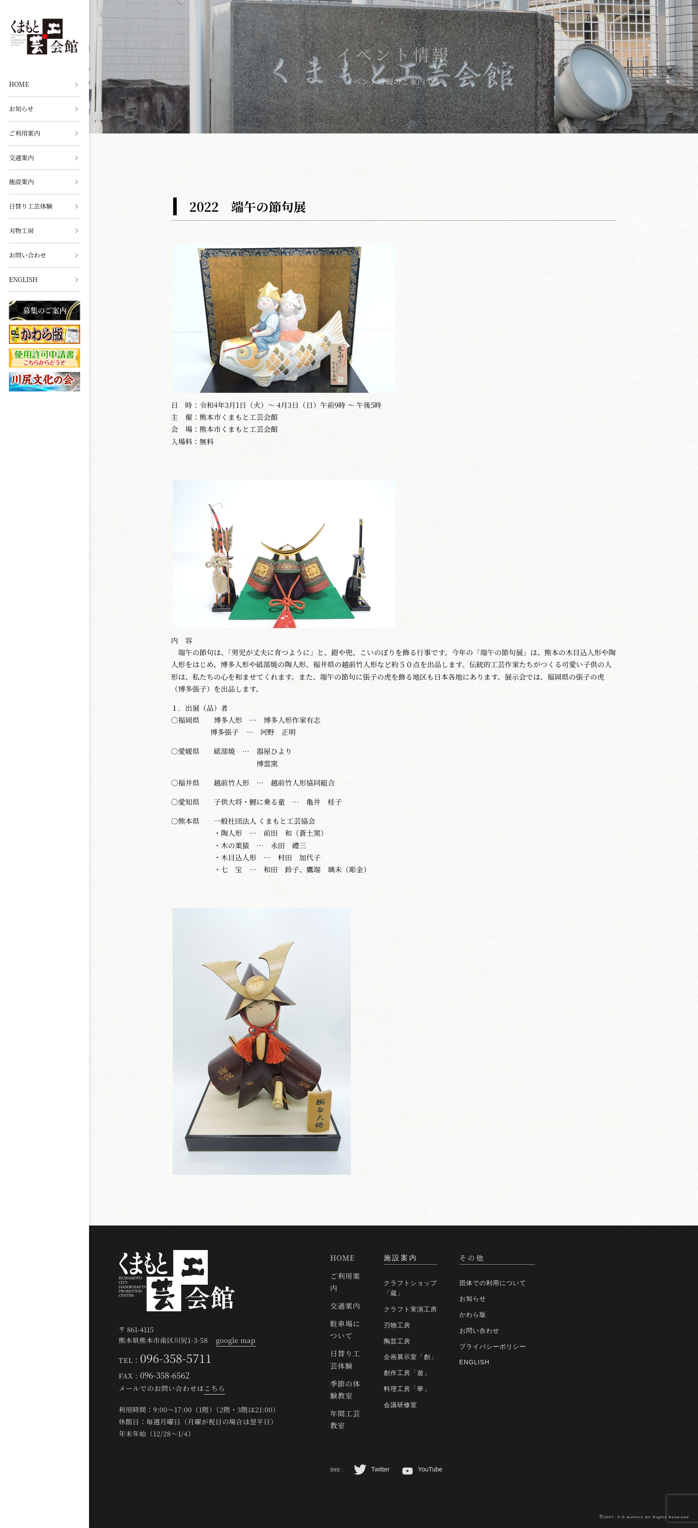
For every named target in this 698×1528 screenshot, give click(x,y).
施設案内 (21, 181)
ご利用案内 (24, 133)
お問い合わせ (27, 254)
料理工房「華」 (407, 1388)
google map (236, 1340)
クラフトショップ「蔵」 (410, 1288)
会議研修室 (400, 1404)
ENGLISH (23, 279)
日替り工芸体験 (31, 206)
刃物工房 (21, 230)
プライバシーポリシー (492, 1346)
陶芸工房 (397, 1341)
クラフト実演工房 (410, 1309)
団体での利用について (492, 1282)
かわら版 (472, 1314)
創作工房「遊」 (407, 1372)
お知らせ (21, 108)
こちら (214, 1388)
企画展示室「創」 (410, 1356)
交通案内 (21, 157)
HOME (19, 84)
